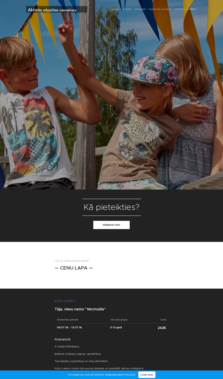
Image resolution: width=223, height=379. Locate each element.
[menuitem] (119, 9)
